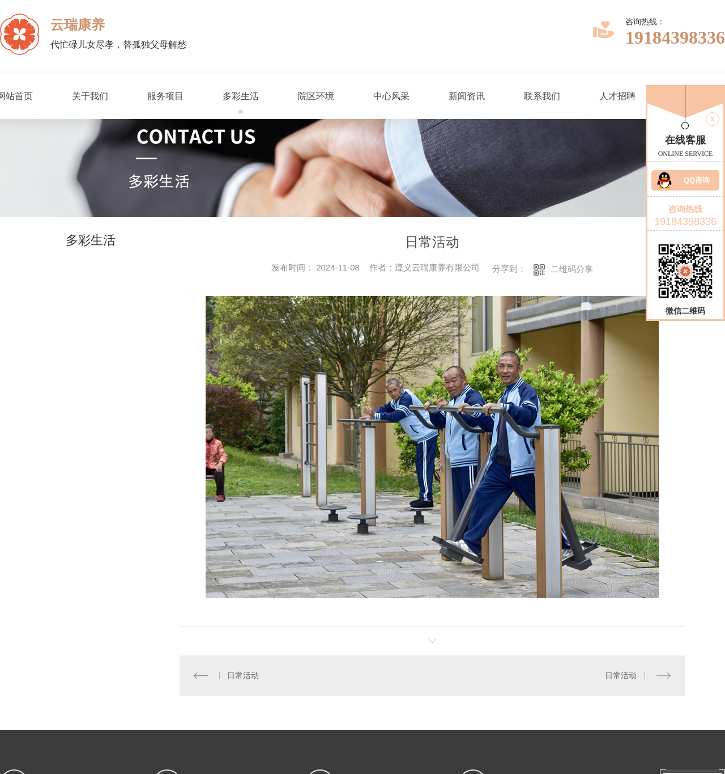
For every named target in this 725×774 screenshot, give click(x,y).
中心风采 (391, 96)
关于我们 (90, 96)
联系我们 (542, 96)
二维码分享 (572, 269)
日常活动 (243, 675)
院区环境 (316, 96)
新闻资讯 (467, 96)
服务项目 (165, 96)
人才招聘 (617, 96)
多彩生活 (241, 96)
